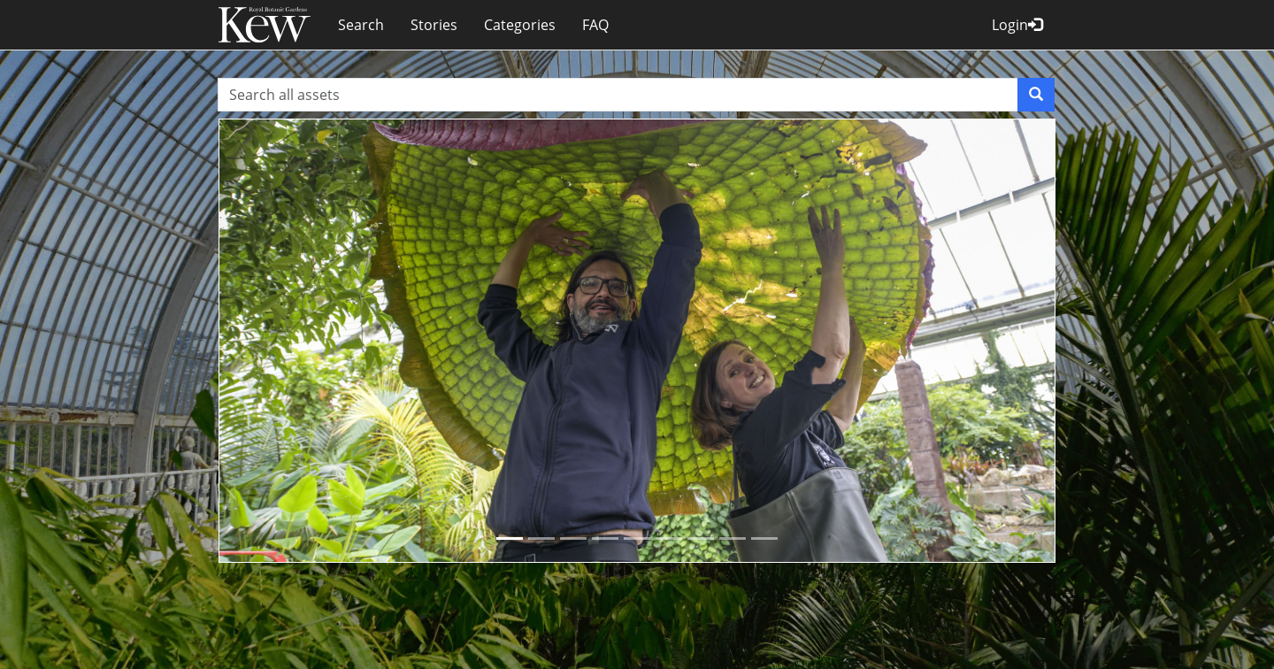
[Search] (1036, 95)
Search (361, 25)
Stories (434, 25)
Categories (520, 25)
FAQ (595, 25)
